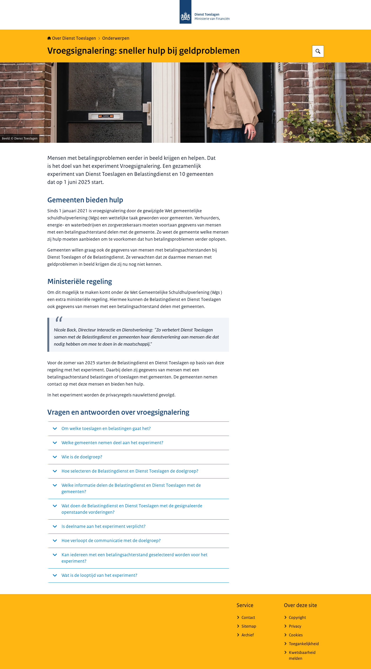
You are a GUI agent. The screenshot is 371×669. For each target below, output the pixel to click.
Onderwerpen (115, 38)
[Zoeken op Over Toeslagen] (318, 51)
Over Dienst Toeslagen (71, 38)
